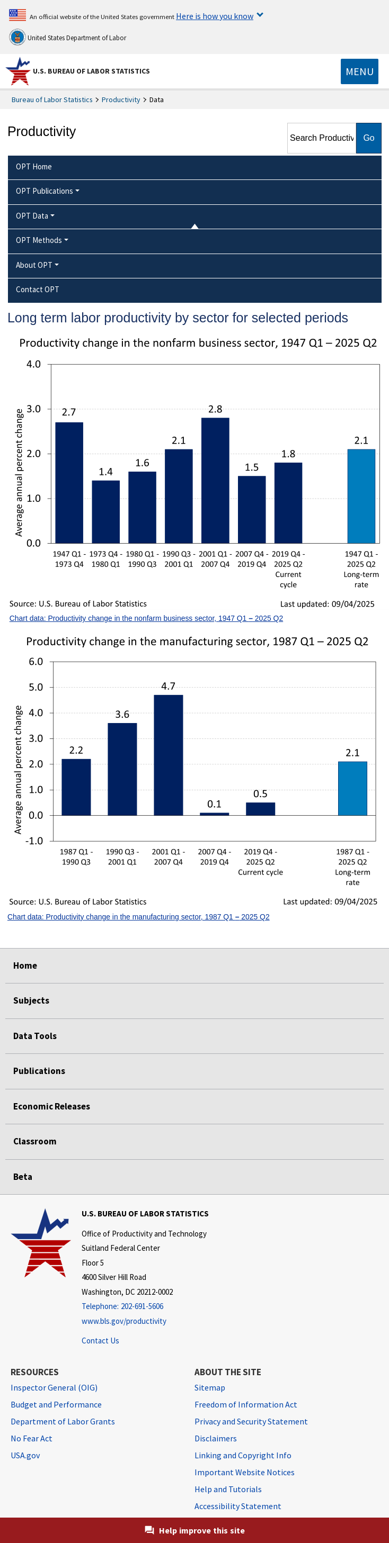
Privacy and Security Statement (251, 1421)
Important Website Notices (244, 1472)
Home (25, 965)
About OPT (34, 265)
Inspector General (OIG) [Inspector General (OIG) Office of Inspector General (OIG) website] (54, 1387)
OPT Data (32, 216)
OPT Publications (44, 191)
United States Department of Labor (67, 37)
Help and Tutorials (228, 1489)
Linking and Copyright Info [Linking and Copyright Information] (242, 1455)
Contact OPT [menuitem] (37, 289)
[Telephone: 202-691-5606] (145, 1307)
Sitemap (209, 1387)
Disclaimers (215, 1438)
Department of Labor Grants (63, 1421)
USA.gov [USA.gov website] (25, 1455)
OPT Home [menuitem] (34, 166)
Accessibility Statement (237, 1506)
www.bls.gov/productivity (124, 1321)
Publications (39, 1071)
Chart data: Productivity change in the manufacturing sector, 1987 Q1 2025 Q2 (138, 917)
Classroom (35, 1141)
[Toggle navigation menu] (359, 71)
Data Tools (35, 1036)
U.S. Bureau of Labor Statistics (91, 71)
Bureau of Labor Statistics (52, 99)
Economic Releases (51, 1106)
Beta (22, 1177)
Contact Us (100, 1341)
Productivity (121, 99)
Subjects (31, 1000)
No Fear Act (31, 1438)
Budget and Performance (56, 1404)
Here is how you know (214, 16)
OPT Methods (39, 240)
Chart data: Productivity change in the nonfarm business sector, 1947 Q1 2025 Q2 (146, 618)
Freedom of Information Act (245, 1404)
